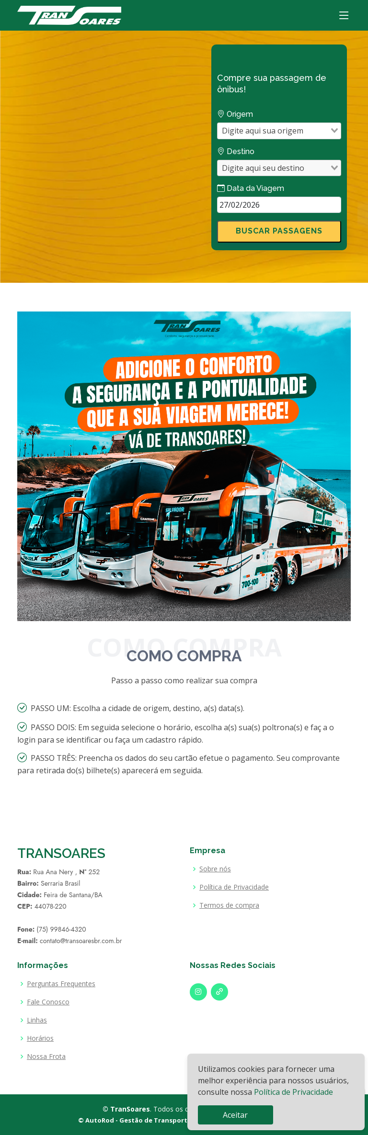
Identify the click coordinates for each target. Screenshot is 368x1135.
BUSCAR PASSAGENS (279, 230)
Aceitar (235, 1115)
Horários (40, 1038)
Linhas (37, 1020)
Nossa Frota (46, 1056)
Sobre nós (215, 869)
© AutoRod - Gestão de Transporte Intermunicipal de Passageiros (184, 1120)
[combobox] (273, 130)
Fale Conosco (48, 1002)
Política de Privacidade (293, 1092)
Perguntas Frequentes (61, 983)
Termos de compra (229, 905)
